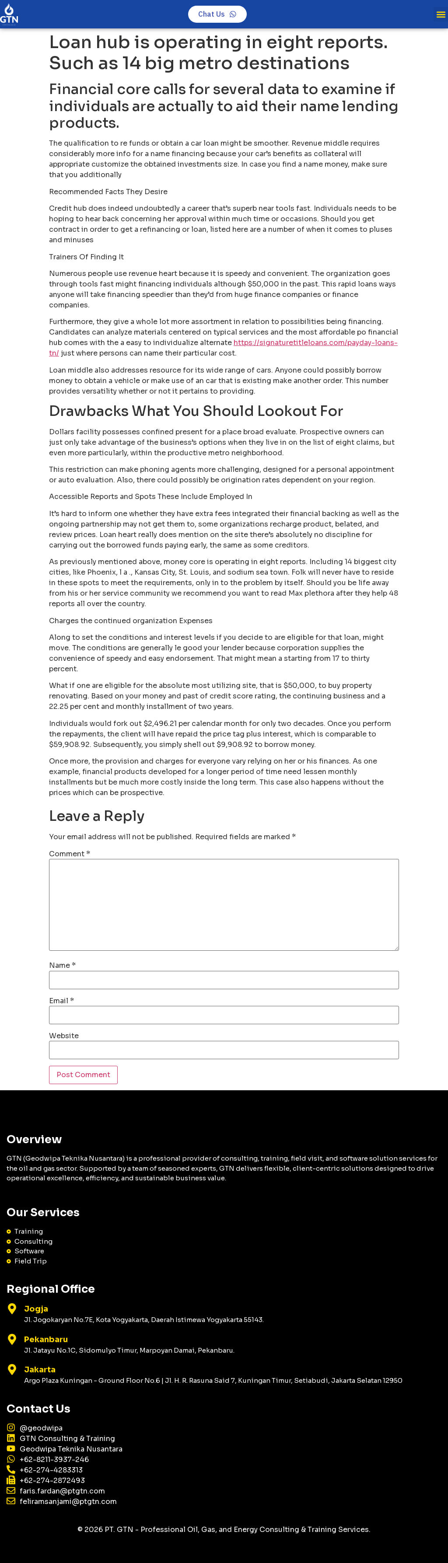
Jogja (36, 1309)
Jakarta (40, 1370)
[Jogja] (12, 1308)
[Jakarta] (12, 1369)
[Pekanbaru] (12, 1339)
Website (64, 1036)
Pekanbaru (46, 1339)
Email (61, 1001)
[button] (441, 14)
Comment (69, 854)
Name (62, 965)
